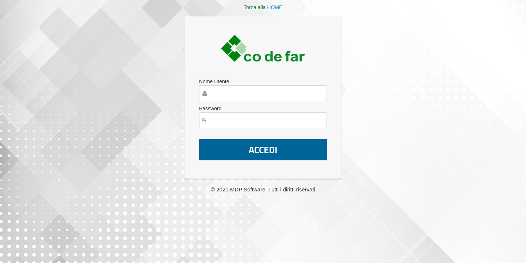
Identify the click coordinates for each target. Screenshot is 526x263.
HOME (274, 7)
